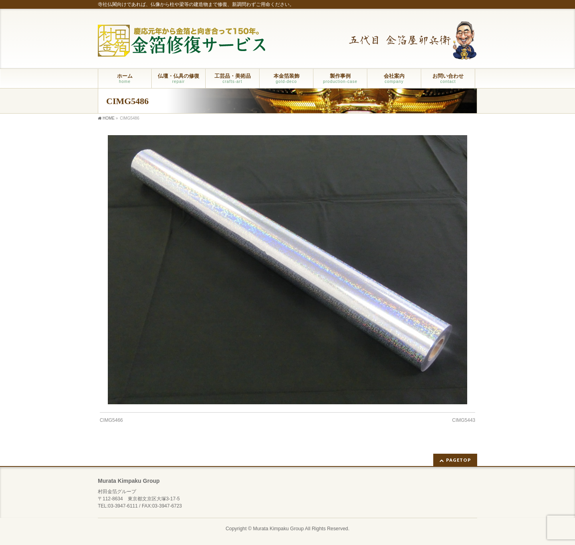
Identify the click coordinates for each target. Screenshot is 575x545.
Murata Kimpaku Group (278, 528)
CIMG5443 (463, 420)
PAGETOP (458, 459)
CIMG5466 (111, 420)
